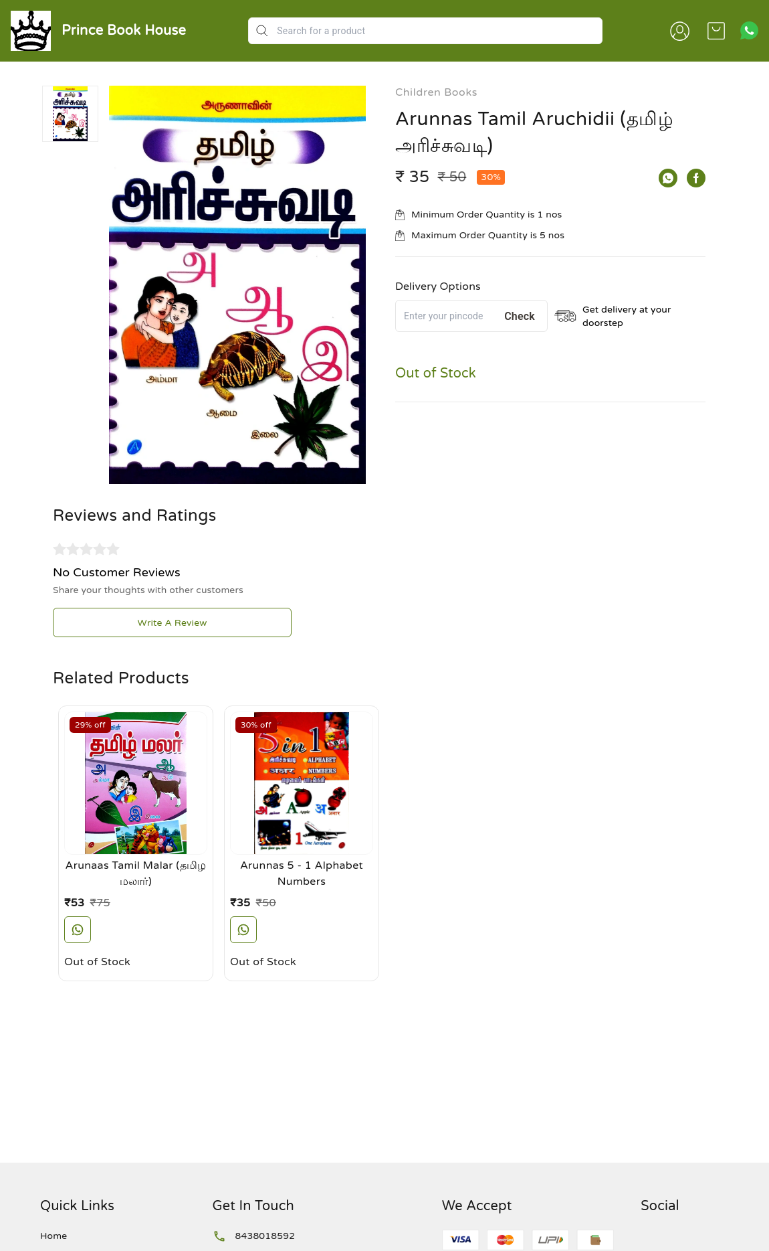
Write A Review (172, 623)
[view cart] (716, 31)
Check (519, 316)
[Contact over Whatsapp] (749, 30)
